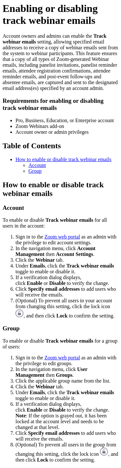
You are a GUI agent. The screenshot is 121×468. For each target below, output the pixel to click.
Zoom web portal (62, 236)
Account (37, 165)
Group (35, 171)
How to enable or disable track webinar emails (63, 159)
